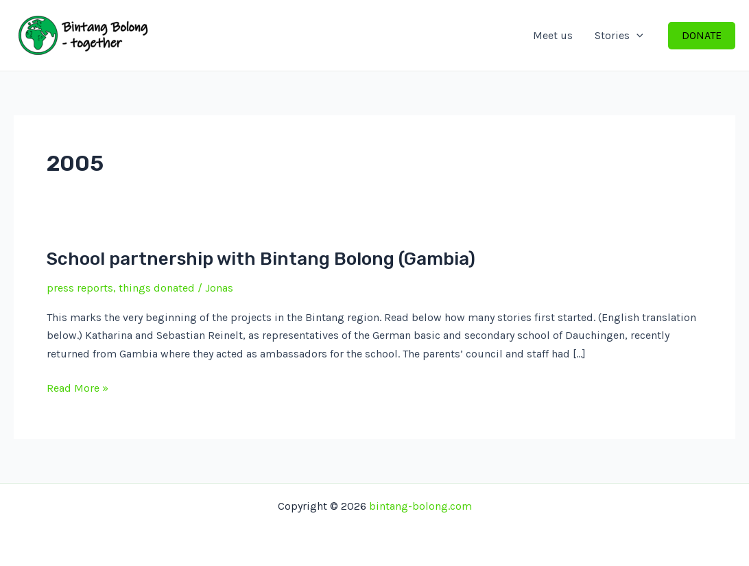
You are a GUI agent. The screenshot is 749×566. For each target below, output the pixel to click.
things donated (157, 287)
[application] (636, 35)
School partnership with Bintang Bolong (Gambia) (261, 259)
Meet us (553, 35)
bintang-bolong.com (420, 505)
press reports (80, 287)
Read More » (77, 388)
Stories (619, 35)
